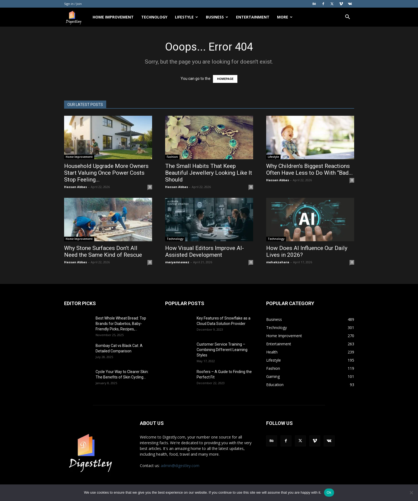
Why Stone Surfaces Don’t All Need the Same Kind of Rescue (103, 251)
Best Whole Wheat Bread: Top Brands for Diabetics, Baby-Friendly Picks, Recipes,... (121, 323)
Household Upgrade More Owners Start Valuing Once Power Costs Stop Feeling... (106, 173)
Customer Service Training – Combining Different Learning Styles (222, 349)
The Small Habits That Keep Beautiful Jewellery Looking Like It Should (208, 173)
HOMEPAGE (225, 79)
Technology (154, 17)
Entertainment (252, 17)
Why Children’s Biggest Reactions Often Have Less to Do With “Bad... (309, 169)
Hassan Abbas (75, 187)
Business (217, 17)
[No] (411, 492)
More (285, 17)
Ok (329, 492)
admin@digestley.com (180, 465)
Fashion (172, 157)
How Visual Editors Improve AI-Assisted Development (204, 251)
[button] (347, 17)
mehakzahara (277, 262)
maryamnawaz (177, 262)
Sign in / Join (73, 4)
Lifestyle (186, 17)
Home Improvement (113, 17)
